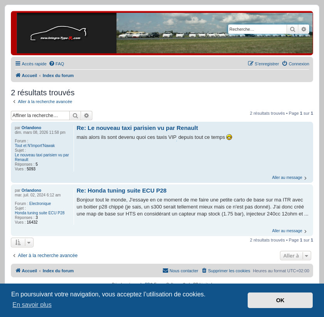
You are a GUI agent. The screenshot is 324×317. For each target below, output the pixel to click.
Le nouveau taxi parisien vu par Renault (42, 157)
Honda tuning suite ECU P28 (40, 213)
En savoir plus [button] (32, 304)
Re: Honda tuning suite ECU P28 (122, 190)
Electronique (40, 203)
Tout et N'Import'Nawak (35, 146)
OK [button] (280, 300)
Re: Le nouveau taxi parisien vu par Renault (137, 127)
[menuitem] (56, 63)
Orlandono (31, 128)
